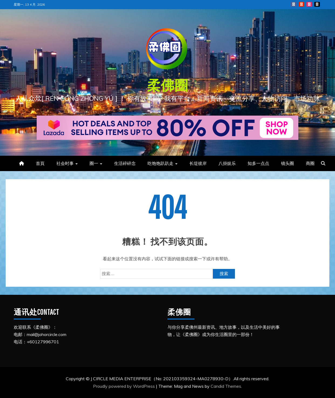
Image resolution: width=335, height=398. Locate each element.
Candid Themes (226, 386)
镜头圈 (287, 163)
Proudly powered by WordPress (124, 386)
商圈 (310, 163)
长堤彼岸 (198, 163)
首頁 (40, 163)
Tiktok (317, 4)
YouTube (301, 4)
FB (293, 4)
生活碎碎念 (125, 163)
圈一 (94, 163)
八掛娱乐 (227, 163)
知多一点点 (258, 163)
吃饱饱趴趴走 (160, 163)
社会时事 (65, 163)
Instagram (309, 4)
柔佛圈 (167, 85)
